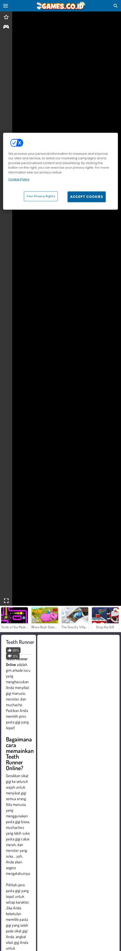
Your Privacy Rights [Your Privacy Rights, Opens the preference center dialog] (40, 196)
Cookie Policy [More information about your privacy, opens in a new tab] (18, 179)
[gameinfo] (6, 27)
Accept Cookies (86, 196)
